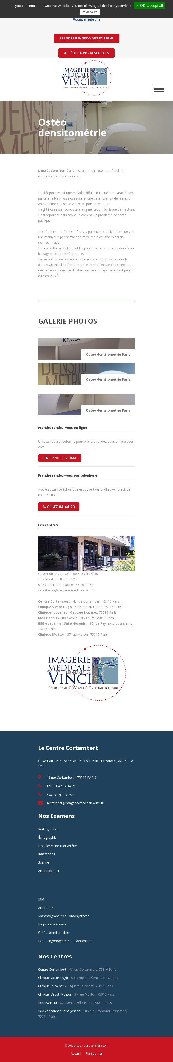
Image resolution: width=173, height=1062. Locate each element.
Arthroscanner (48, 870)
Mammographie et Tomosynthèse (63, 916)
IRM (41, 899)
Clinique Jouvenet (51, 986)
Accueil (76, 1053)
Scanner (44, 862)
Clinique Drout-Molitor (54, 994)
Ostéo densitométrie (53, 932)
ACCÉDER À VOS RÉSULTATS (86, 53)
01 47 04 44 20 (59, 507)
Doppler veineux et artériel (58, 846)
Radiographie (48, 829)
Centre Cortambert (52, 969)
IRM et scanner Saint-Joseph (59, 1011)
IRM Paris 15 (47, 1002)
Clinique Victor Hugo (53, 977)
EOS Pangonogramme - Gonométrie (65, 941)
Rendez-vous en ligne (60, 458)
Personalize (90, 12)
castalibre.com (98, 1045)
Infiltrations (46, 854)
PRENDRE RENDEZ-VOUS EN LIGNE (87, 38)
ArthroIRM (46, 907)
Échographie (47, 837)
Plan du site (94, 1053)
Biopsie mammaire (52, 924)
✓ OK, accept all (149, 6)
